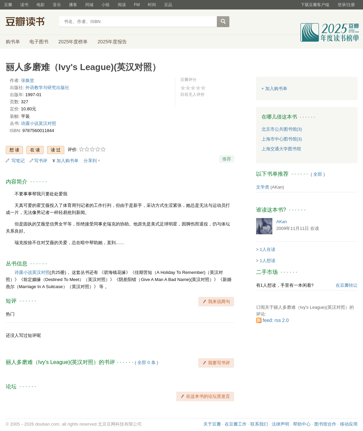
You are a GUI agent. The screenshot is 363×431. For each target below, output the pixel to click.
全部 (317, 174)
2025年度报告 (112, 41)
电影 (41, 4)
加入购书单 (67, 160)
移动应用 (349, 424)
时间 (152, 4)
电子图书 (38, 41)
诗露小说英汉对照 (38, 123)
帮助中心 (302, 424)
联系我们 (259, 424)
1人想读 (267, 260)
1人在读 (267, 249)
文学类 (262, 187)
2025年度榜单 (73, 41)
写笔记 (18, 160)
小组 (105, 4)
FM (137, 4)
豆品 (168, 4)
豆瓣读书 (30, 22)
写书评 (40, 160)
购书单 (13, 41)
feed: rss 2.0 (276, 320)
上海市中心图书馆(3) (282, 139)
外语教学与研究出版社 (47, 87)
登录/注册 (346, 4)
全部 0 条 (146, 362)
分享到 (90, 160)
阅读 (122, 4)
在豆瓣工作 (236, 424)
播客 (73, 4)
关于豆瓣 (212, 424)
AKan (281, 221)
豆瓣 (8, 4)
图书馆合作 (325, 424)
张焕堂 (27, 80)
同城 (89, 4)
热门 (10, 314)
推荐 (226, 158)
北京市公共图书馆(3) (282, 129)
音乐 (57, 4)
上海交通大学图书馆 (281, 148)
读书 (24, 4)
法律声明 (280, 424)
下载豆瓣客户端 (315, 4)
